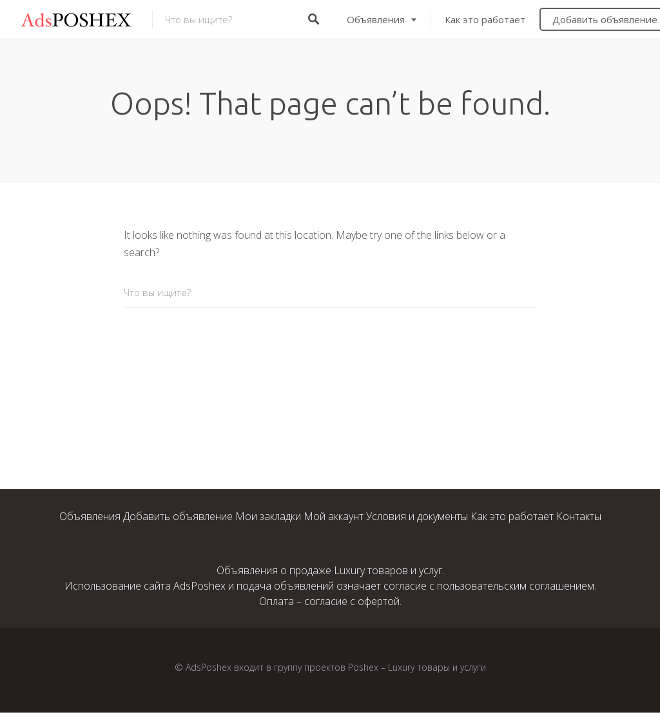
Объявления (376, 19)
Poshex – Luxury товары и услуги (417, 667)
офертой (379, 601)
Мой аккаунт (334, 516)
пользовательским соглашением (515, 586)
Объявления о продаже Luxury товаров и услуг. (330, 570)
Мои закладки (268, 516)
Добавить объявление (178, 516)
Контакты (578, 516)
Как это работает (485, 19)
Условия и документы (417, 516)
